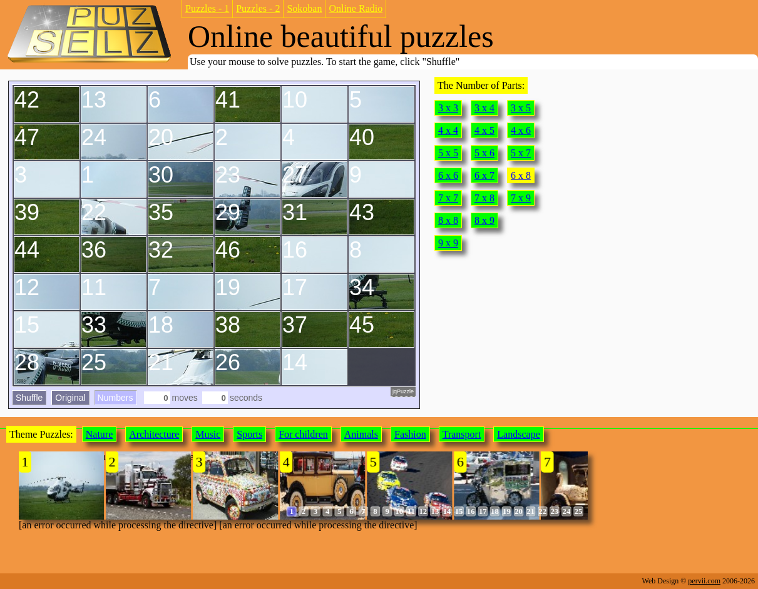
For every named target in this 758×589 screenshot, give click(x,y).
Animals (361, 434)
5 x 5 (448, 153)
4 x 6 (521, 130)
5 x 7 (521, 153)
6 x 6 (448, 175)
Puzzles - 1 (207, 8)
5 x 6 (484, 153)
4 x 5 (484, 130)
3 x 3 (448, 108)
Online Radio (355, 8)
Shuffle (29, 398)
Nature (99, 434)
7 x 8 (484, 198)
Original (70, 398)
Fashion (410, 434)
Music (207, 434)
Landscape (518, 434)
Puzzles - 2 (258, 8)
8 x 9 (484, 220)
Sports (249, 434)
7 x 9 (521, 198)
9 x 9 (448, 243)
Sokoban (304, 8)
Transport (462, 434)
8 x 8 (448, 220)
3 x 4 (484, 108)
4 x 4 (448, 130)
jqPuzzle (403, 391)
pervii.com (704, 580)
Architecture (154, 434)
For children (303, 434)
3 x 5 (521, 108)
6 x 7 (484, 175)
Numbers (115, 398)
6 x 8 (521, 175)
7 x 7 (448, 198)
